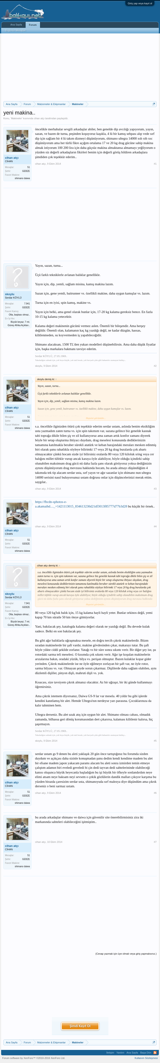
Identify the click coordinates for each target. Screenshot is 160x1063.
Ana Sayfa (16, 24)
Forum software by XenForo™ (33, 1058)
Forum (33, 24)
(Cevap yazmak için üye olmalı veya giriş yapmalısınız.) (126, 953)
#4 (155, 526)
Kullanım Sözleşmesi (146, 1058)
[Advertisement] (80, 67)
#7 (155, 842)
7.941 (27, 303)
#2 (155, 365)
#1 (155, 163)
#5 (155, 740)
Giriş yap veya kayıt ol (140, 3)
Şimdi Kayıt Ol (79, 1026)
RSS (155, 1052)
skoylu (9, 294)
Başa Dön (145, 1052)
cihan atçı (39, 118)
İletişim (110, 1052)
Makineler (16, 118)
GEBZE (26, 171)
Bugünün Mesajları (15, 30)
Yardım (120, 1052)
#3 (155, 488)
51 (28, 167)
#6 (155, 793)
